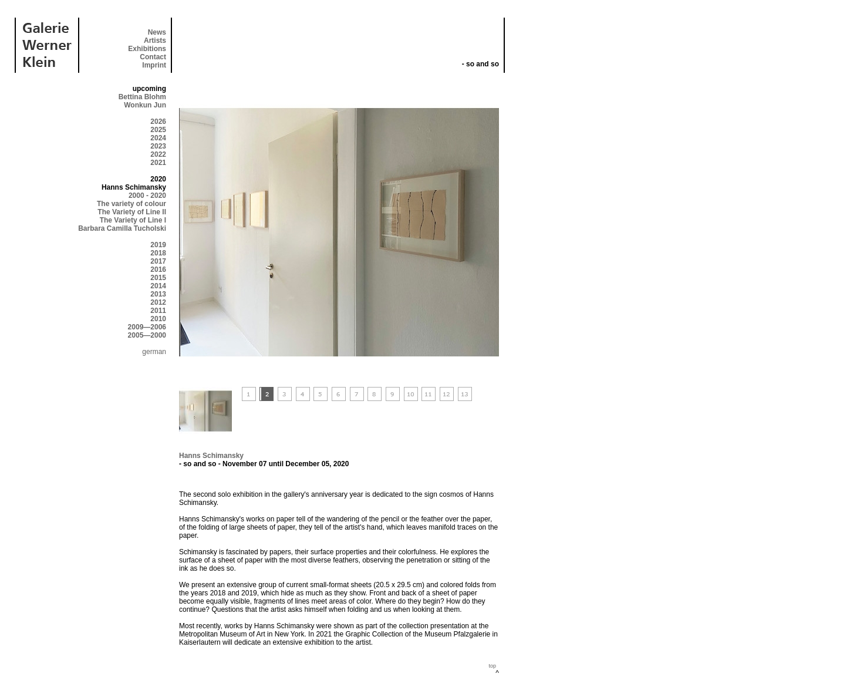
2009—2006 (147, 327)
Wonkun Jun (145, 105)
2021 (158, 163)
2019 (158, 245)
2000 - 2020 (147, 195)
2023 (158, 146)
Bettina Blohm (142, 97)
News (157, 32)
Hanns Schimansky (211, 456)
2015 (158, 278)
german (154, 352)
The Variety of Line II (131, 212)
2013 (158, 294)
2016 (158, 269)
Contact (153, 57)
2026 (158, 121)
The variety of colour (131, 204)
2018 (158, 253)
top (492, 666)
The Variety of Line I (133, 220)
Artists (155, 40)
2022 (158, 154)
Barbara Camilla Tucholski (122, 228)
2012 (158, 302)
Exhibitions (147, 49)
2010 (158, 319)
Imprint (154, 65)
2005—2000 (147, 335)
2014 (158, 286)
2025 (158, 130)
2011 (158, 310)
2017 (158, 261)
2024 (158, 138)
